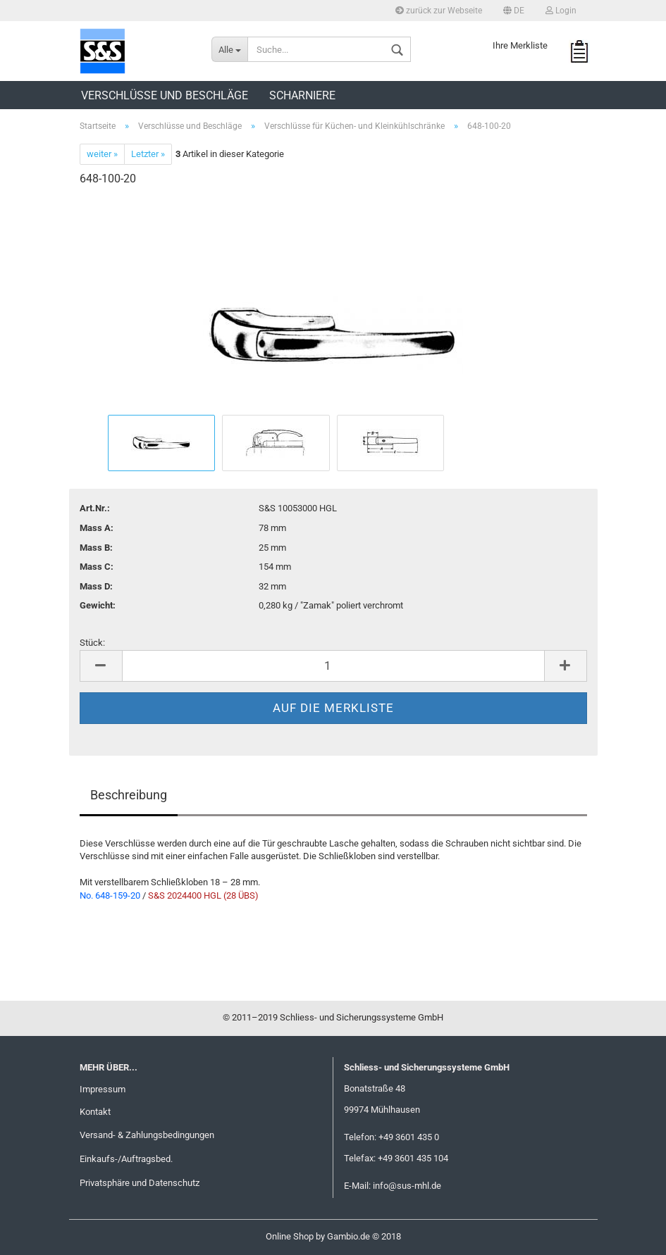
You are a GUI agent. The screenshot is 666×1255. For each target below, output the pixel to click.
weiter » (102, 154)
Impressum (102, 1089)
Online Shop (290, 1236)
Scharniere (302, 95)
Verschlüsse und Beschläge (164, 95)
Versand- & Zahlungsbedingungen (147, 1135)
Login (560, 10)
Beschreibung (128, 794)
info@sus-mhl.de (407, 1185)
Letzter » (148, 154)
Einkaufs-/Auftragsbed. (126, 1159)
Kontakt (95, 1111)
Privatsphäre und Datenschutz (139, 1183)
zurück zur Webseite (438, 10)
